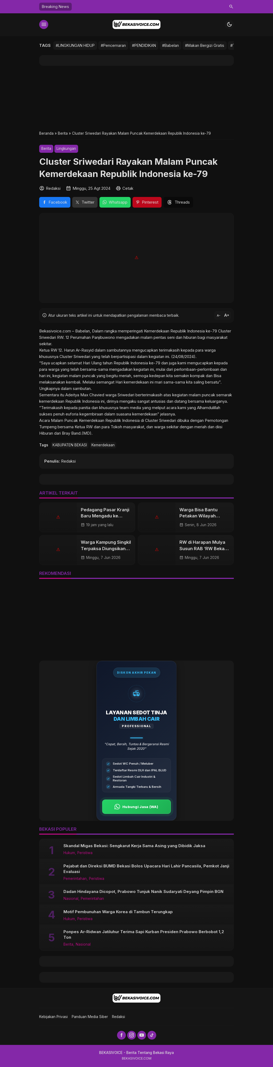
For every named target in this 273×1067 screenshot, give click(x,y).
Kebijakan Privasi (53, 1017)
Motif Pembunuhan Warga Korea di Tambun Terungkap (118, 911)
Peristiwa (85, 853)
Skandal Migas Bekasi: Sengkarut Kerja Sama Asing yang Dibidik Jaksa (134, 845)
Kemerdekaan (103, 445)
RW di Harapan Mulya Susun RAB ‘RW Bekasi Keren (203, 548)
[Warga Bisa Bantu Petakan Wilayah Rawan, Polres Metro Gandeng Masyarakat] (156, 517)
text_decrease (218, 315)
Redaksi (118, 1017)
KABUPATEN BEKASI (70, 445)
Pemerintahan (75, 879)
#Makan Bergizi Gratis (204, 45)
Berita (46, 148)
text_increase (226, 315)
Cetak (127, 188)
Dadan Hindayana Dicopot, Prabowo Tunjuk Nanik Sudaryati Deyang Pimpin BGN (143, 891)
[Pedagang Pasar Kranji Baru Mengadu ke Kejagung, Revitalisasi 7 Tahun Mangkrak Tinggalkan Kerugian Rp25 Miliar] (58, 517)
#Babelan (170, 45)
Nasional (70, 899)
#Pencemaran (113, 45)
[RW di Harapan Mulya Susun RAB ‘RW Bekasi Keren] (156, 550)
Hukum (69, 853)
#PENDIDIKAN (144, 45)
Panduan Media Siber (90, 1017)
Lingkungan (66, 148)
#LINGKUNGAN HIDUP (75, 45)
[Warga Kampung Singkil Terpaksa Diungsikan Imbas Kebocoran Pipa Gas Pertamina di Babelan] (58, 550)
